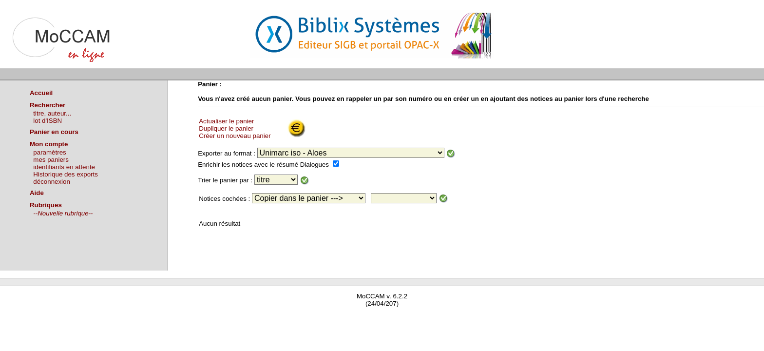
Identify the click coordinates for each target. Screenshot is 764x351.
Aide (37, 192)
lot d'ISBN (47, 120)
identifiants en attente (64, 167)
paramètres (49, 152)
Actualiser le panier (226, 121)
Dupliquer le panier (226, 128)
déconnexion (51, 181)
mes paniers (51, 159)
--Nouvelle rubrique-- (63, 213)
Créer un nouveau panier (234, 135)
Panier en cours (54, 132)
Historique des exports (65, 174)
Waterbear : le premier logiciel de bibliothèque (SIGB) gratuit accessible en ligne (115, 317)
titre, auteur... (52, 113)
